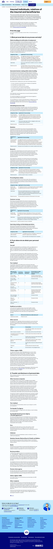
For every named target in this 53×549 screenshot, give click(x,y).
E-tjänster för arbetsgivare (7, 523)
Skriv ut (12, 495)
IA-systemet (17, 523)
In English (42, 528)
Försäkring (12, 1)
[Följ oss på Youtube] (42, 546)
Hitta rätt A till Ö (30, 526)
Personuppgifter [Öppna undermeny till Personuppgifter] (32, 4)
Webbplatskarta (31, 537)
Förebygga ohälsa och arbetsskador (18, 2)
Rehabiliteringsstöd (18, 524)
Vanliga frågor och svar (31, 520)
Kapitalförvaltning (43, 523)
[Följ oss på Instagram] (38, 546)
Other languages (5, 527)
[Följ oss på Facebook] (36, 546)
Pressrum (42, 525)
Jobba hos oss (42, 526)
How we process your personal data (11, 6)
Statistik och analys (18, 520)
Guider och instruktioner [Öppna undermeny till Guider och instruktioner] (6, 4)
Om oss (30, 1)
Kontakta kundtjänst (31, 519)
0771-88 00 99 (6, 509)
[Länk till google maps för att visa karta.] (36, 510)
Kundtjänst (25, 1)
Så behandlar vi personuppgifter (14, 537)
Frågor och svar (25, 4)
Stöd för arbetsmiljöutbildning (18, 527)
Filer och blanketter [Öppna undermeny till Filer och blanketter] (16, 4)
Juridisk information (13, 546)
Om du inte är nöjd (30, 523)
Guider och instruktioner (31, 522)
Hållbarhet (42, 520)
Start (7, 1)
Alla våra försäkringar (6, 519)
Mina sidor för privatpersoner (7, 522)
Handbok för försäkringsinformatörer (6, 526)
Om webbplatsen (24, 537)
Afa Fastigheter (43, 522)
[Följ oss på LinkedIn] (40, 546)
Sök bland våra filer (30, 525)
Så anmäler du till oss (6, 520)
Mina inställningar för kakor (40, 537)
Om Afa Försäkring (43, 519)
